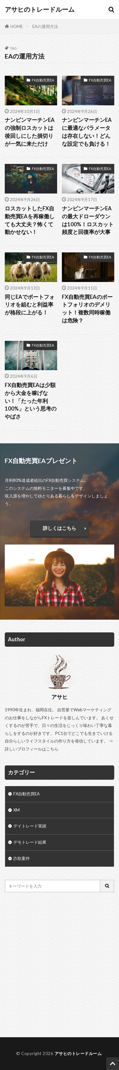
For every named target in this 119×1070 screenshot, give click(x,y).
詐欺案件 (21, 858)
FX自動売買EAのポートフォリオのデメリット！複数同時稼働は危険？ (87, 309)
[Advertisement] (59, 964)
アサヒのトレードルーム (40, 9)
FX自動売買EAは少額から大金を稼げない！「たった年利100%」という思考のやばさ (30, 401)
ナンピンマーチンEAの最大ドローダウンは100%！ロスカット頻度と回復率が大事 (88, 220)
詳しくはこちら (59, 528)
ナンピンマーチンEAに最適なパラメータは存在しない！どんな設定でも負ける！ (87, 132)
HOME (16, 26)
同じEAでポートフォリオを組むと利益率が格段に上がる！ (30, 305)
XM (16, 810)
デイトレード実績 (29, 825)
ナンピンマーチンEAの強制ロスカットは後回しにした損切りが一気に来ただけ (30, 132)
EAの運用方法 (45, 26)
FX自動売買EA (43, 80)
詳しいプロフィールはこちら (31, 748)
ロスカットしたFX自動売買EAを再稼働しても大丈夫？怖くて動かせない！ (30, 220)
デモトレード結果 (29, 842)
